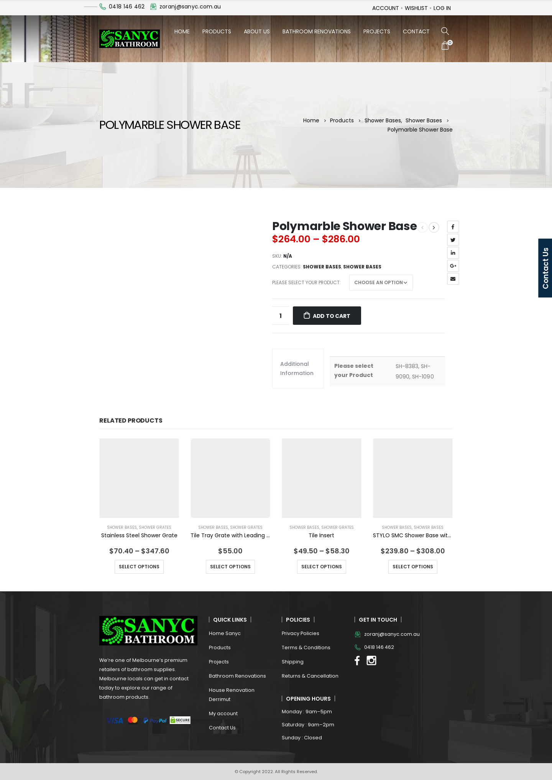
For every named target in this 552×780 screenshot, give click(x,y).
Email (453, 279)
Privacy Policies (300, 633)
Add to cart (331, 316)
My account (223, 713)
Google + (453, 266)
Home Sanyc (225, 633)
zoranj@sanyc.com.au (190, 6)
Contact (416, 31)
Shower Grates (155, 527)
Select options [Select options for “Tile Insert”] (321, 566)
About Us (257, 31)
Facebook (453, 227)
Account (385, 8)
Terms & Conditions (306, 647)
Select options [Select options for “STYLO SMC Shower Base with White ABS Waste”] (413, 566)
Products (216, 31)
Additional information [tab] (297, 368)
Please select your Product (306, 282)
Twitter (453, 240)
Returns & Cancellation (310, 676)
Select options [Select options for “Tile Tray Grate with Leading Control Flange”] (230, 566)
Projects (376, 31)
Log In (442, 8)
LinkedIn (453, 253)
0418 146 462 (127, 6)
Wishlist (416, 8)
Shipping (293, 661)
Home (182, 31)
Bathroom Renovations (317, 31)
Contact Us (222, 727)
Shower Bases (322, 266)
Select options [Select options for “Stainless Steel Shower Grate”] (139, 566)
